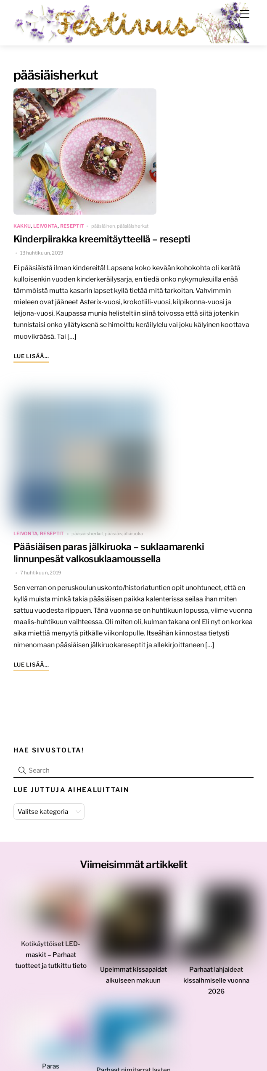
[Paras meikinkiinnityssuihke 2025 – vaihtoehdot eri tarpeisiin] (50, 1035)
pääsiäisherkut (132, 226)
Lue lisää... (31, 356)
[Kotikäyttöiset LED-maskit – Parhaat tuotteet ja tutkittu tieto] (50, 912)
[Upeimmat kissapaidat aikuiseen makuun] (133, 925)
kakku (22, 226)
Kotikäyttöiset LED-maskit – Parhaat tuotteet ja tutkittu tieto (51, 955)
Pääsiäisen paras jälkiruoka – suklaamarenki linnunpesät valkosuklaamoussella (108, 553)
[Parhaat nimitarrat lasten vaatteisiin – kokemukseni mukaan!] (133, 1037)
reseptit (72, 226)
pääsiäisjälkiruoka (124, 534)
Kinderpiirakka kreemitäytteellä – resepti (101, 239)
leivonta (45, 226)
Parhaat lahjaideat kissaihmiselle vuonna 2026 (216, 980)
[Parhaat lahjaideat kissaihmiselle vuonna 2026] (216, 925)
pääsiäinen (103, 226)
